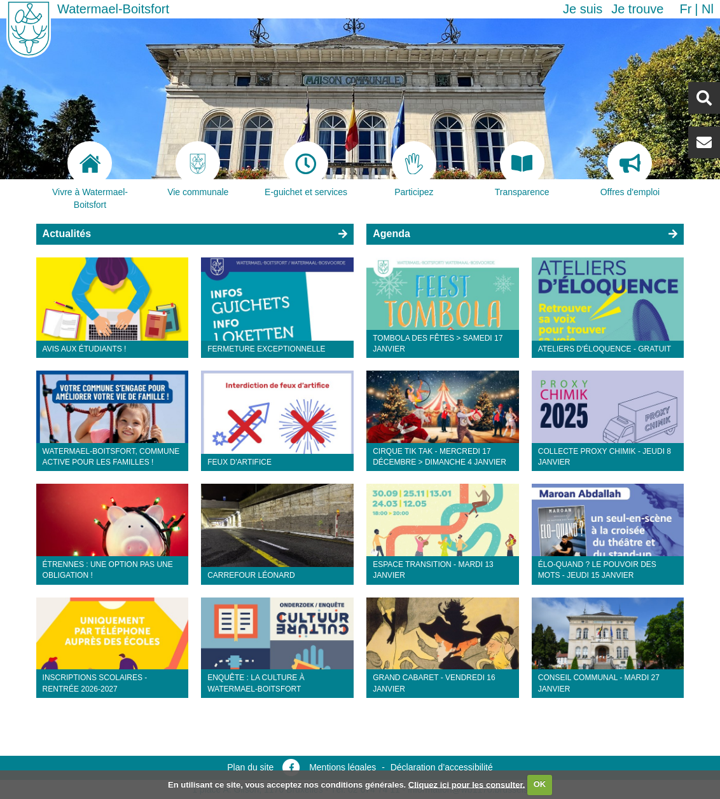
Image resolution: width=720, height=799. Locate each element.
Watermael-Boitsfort (113, 9)
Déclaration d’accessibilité (442, 767)
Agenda (391, 233)
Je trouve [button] (637, 9)
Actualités (67, 233)
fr (685, 9)
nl (708, 9)
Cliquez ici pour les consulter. (466, 784)
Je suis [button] (582, 9)
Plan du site (250, 767)
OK (540, 784)
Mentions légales (342, 767)
